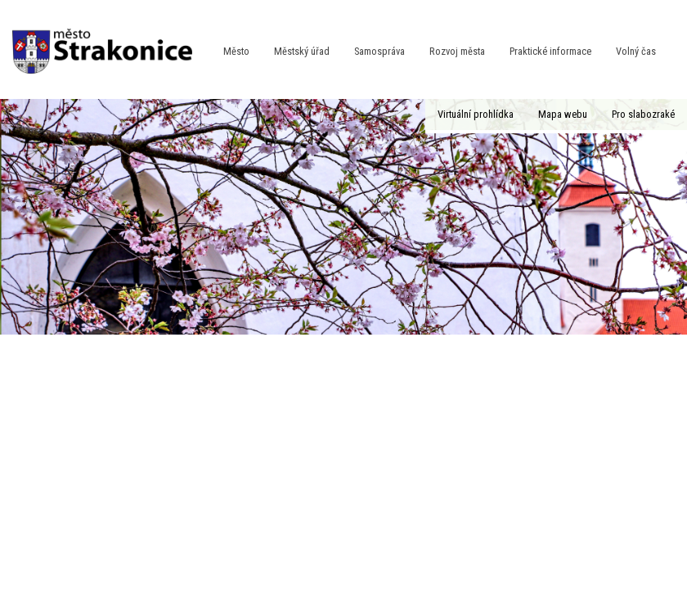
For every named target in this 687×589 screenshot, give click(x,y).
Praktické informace (550, 51)
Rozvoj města (457, 51)
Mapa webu (562, 114)
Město (236, 51)
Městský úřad (302, 51)
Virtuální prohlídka (476, 114)
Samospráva (379, 51)
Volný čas (636, 51)
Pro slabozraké (643, 114)
